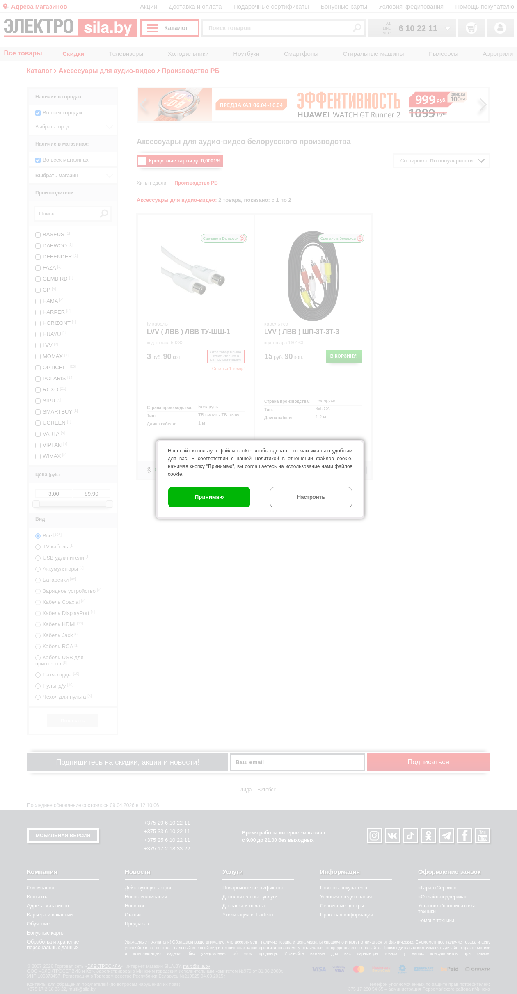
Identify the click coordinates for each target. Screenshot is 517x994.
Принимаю (209, 497)
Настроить (311, 497)
